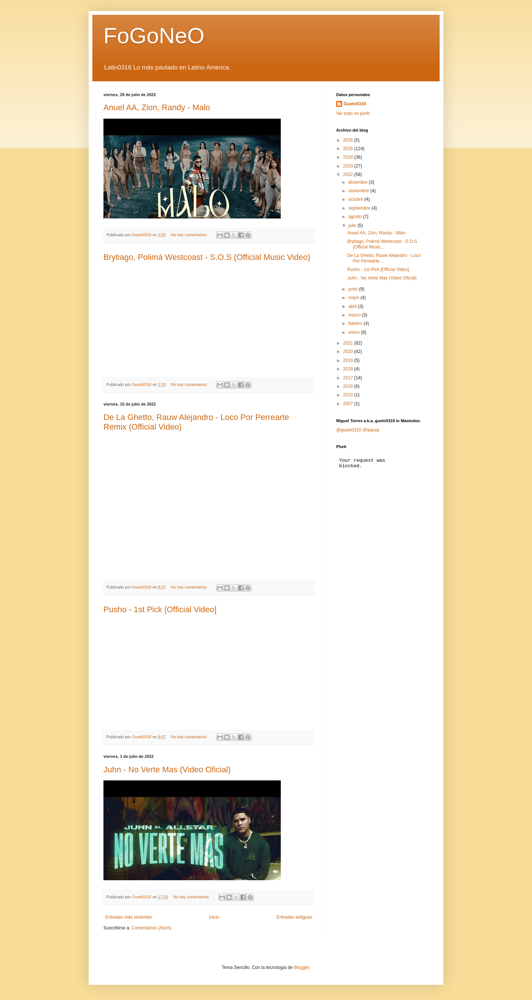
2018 (348, 369)
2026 (348, 140)
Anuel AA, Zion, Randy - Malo (156, 107)
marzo (355, 315)
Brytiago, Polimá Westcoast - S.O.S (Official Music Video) (206, 257)
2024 (348, 157)
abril (353, 306)
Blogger (301, 967)
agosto (355, 216)
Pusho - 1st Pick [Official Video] (159, 609)
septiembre (360, 208)
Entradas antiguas (294, 917)
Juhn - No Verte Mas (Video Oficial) (167, 769)
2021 (348, 343)
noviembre (359, 190)
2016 (348, 386)
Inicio (214, 917)
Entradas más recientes (128, 917)
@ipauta (371, 430)
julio (353, 225)
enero (354, 332)
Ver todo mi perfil (352, 113)
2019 (348, 360)
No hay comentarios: (190, 235)
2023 (348, 166)
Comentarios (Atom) (151, 927)
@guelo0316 (348, 430)
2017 (348, 377)
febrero (356, 323)
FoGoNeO (153, 35)
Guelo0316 (355, 103)
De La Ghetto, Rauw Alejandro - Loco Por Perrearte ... (384, 258)
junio (353, 289)
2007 (348, 403)
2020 (348, 351)
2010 (348, 394)
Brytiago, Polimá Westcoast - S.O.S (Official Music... (382, 244)
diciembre (358, 182)
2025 (348, 148)
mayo (354, 297)
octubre (356, 199)
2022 (348, 174)
